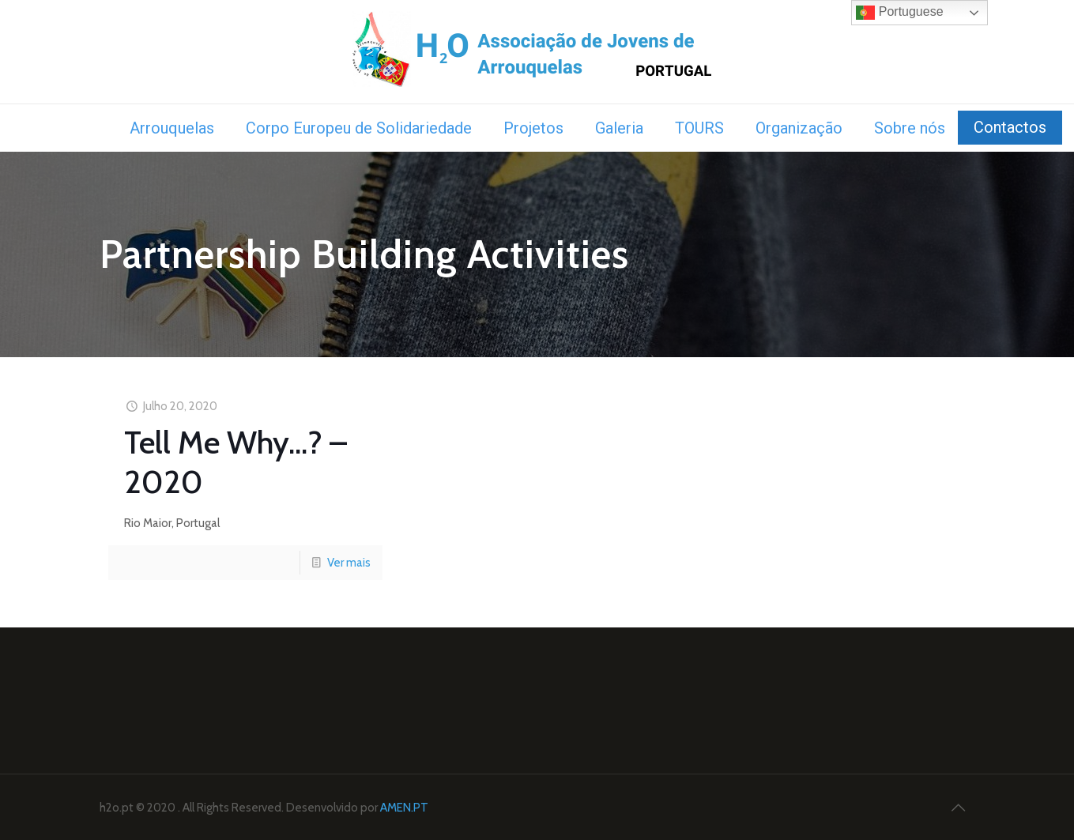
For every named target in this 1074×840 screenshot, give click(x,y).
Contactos (1010, 127)
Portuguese (899, 12)
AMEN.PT (404, 807)
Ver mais (349, 563)
